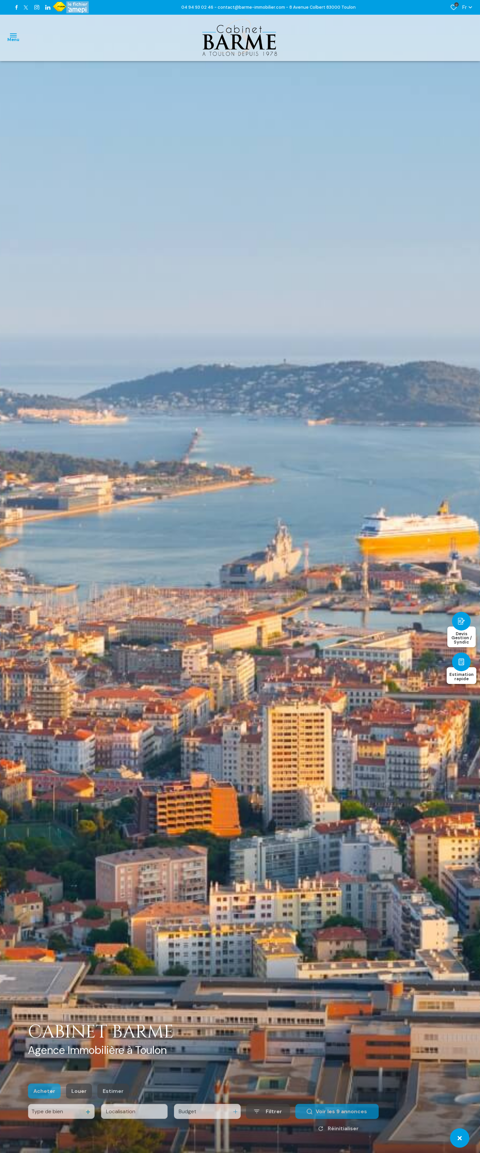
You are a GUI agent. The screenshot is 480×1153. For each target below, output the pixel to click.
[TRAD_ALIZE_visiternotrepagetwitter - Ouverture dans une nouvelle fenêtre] (25, 7)
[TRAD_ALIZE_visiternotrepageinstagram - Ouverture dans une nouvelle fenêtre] (36, 7)
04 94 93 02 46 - (199, 7)
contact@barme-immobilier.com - (253, 7)
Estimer (113, 1103)
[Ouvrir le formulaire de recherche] (268, 1124)
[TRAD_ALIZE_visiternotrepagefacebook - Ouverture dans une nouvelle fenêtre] (16, 7)
